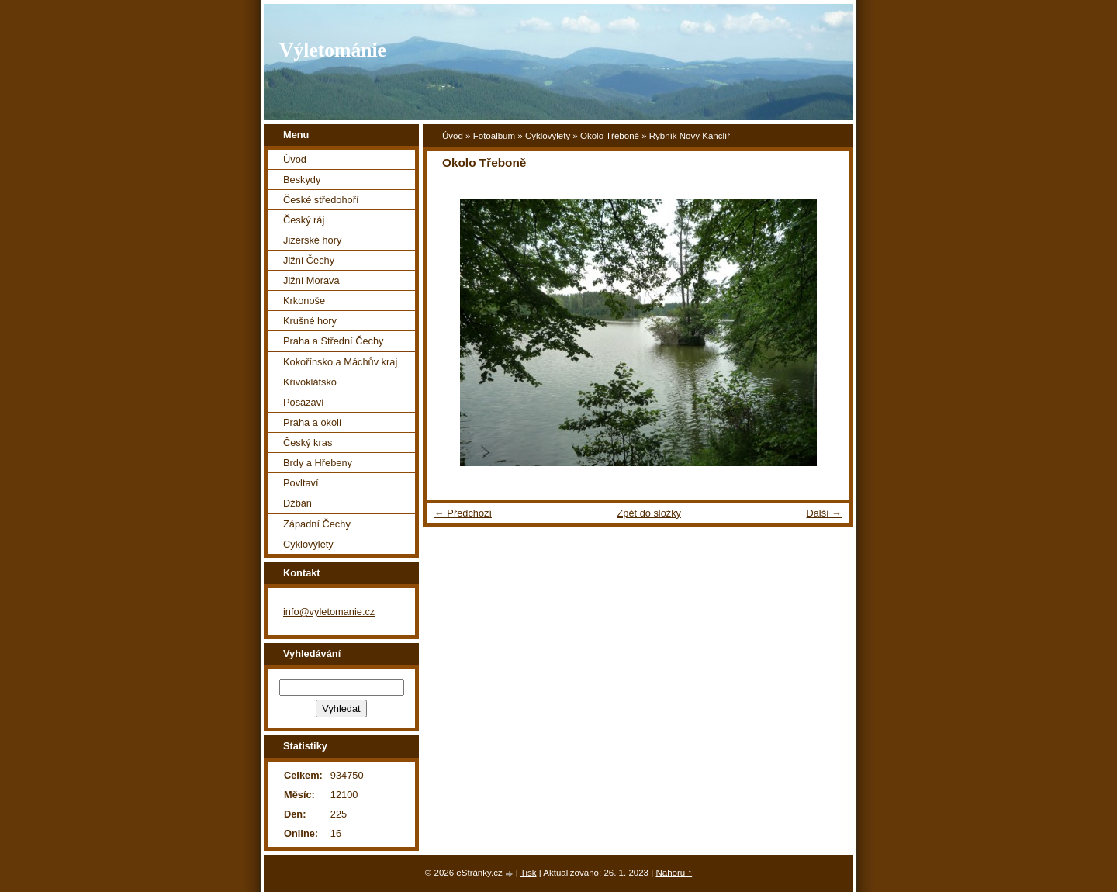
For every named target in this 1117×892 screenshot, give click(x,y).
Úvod (452, 135)
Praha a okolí (312, 422)
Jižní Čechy (308, 260)
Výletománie (332, 50)
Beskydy (301, 179)
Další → (824, 513)
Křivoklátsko (310, 382)
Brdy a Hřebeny (317, 462)
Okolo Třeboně (609, 135)
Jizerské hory (312, 240)
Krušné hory (310, 321)
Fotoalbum (494, 135)
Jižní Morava (311, 280)
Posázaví (303, 402)
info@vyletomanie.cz (329, 611)
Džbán (297, 503)
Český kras (307, 442)
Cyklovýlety (547, 135)
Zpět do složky (649, 513)
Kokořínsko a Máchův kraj (340, 362)
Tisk (528, 872)
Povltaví (301, 483)
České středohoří (320, 200)
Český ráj (303, 220)
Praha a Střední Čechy (333, 341)
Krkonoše (304, 300)
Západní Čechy (317, 524)
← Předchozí (463, 513)
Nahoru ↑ (673, 872)
